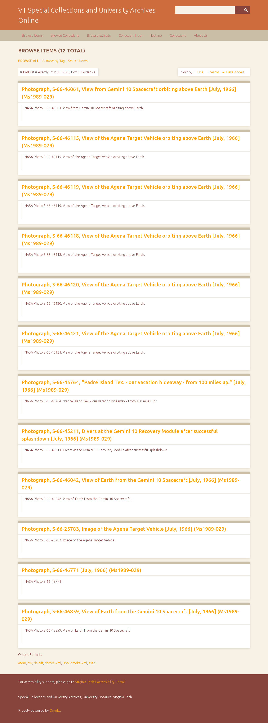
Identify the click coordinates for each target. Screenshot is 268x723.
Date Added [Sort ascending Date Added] (235, 72)
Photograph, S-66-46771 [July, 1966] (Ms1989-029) (81, 570)
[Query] (212, 10)
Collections (178, 35)
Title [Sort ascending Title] (200, 72)
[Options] (238, 10)
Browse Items (32, 35)
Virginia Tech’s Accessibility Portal (100, 682)
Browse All (28, 61)
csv (30, 663)
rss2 (92, 663)
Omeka (55, 710)
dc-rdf (38, 663)
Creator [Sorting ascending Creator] (213, 72)
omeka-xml (78, 663)
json (66, 663)
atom (22, 663)
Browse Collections (64, 35)
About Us (200, 35)
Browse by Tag (53, 61)
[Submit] (246, 10)
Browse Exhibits (99, 35)
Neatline (155, 35)
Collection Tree (130, 35)
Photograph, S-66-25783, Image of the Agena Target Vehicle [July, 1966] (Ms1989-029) (124, 529)
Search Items (78, 61)
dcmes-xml (53, 663)
